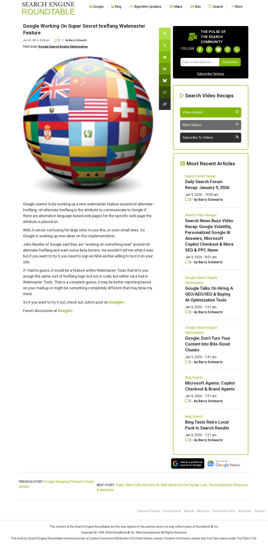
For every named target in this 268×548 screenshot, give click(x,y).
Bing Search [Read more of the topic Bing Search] (193, 378)
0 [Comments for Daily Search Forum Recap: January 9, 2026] (188, 200)
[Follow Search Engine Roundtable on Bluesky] (218, 49)
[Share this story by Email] (165, 92)
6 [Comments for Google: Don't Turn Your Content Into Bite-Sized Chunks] (188, 362)
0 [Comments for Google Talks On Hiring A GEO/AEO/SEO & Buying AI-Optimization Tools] (188, 312)
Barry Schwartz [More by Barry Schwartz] (210, 200)
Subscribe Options (210, 74)
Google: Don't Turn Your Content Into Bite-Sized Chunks (207, 344)
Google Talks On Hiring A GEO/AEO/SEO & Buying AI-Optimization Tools (209, 294)
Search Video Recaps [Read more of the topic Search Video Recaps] (200, 215)
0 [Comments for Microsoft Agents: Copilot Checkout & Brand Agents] (188, 401)
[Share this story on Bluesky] (165, 80)
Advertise (244, 511)
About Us (203, 511)
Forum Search (171, 511)
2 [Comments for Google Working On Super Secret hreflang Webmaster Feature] (57, 40)
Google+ (116, 302)
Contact (259, 511)
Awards (189, 511)
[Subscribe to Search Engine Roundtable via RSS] (236, 49)
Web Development (148, 532)
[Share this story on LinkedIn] (165, 69)
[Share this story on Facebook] (165, 33)
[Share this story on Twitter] (165, 45)
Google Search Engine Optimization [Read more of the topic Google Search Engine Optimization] (201, 280)
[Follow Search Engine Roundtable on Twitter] (209, 49)
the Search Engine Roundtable (90, 526)
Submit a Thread (148, 511)
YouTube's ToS (246, 538)
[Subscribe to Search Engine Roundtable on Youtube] (227, 49)
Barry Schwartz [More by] (78, 40)
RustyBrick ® (121, 532)
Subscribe (230, 62)
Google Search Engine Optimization (63, 46)
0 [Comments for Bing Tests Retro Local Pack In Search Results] (188, 440)
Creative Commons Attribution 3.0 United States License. (126, 538)
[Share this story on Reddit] (165, 57)
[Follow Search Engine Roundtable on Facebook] (200, 49)
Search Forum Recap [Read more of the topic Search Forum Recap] (200, 176)
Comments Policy (224, 511)
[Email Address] (199, 62)
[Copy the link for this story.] (165, 104)
